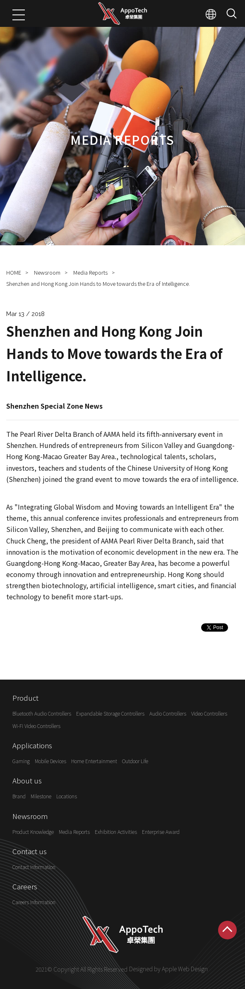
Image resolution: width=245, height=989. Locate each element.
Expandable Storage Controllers (110, 713)
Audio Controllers (167, 713)
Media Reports (90, 272)
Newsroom (47, 272)
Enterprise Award (161, 831)
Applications (32, 745)
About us (27, 780)
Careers (24, 886)
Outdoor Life (135, 760)
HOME (13, 272)
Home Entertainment (94, 760)
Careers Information (33, 902)
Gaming (21, 760)
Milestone (41, 796)
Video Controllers (209, 713)
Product (25, 697)
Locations (66, 796)
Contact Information (33, 866)
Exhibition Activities (116, 831)
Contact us (29, 851)
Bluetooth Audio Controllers (41, 713)
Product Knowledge (33, 831)
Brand (19, 796)
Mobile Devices (50, 760)
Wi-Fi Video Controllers (36, 725)
